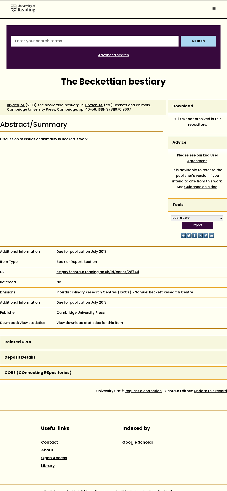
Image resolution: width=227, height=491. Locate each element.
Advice (179, 142)
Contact (49, 442)
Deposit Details (20, 357)
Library (48, 466)
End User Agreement (202, 158)
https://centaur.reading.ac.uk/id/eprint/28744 (97, 272)
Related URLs (18, 342)
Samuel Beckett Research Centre (164, 292)
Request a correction (143, 391)
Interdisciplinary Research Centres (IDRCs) (93, 292)
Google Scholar (137, 442)
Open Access (54, 458)
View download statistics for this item (89, 323)
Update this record (210, 391)
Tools (178, 205)
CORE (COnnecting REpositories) (38, 373)
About (47, 450)
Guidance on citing (200, 187)
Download (182, 106)
